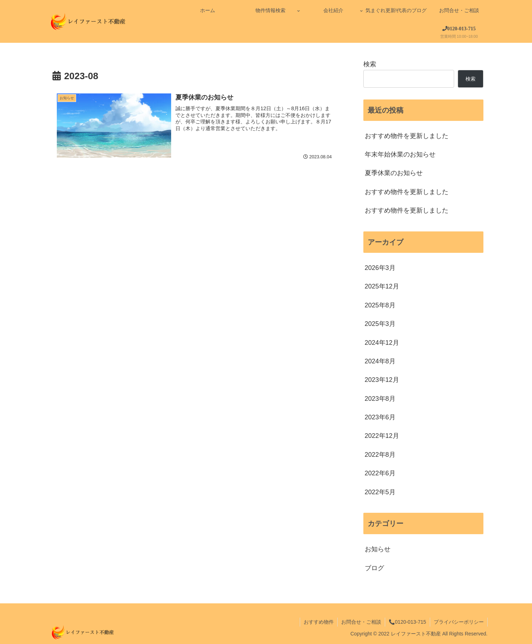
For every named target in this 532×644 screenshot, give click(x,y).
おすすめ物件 (319, 622)
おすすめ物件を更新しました (406, 135)
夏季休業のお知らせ (394, 173)
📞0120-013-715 (407, 622)
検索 (369, 64)
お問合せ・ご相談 (361, 622)
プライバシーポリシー (459, 622)
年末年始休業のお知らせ (400, 154)
